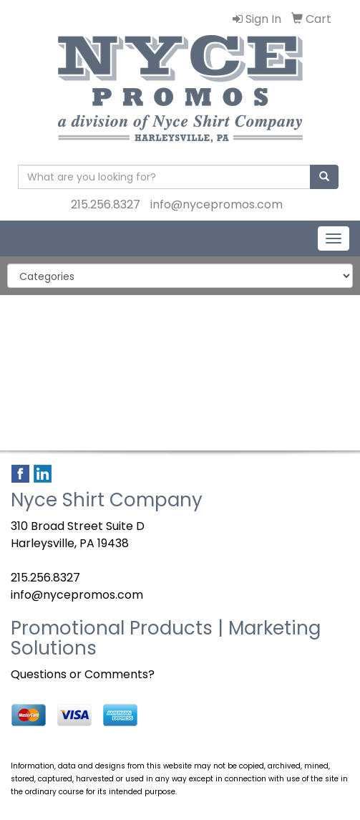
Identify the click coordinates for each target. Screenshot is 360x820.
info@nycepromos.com (216, 204)
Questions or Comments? (83, 674)
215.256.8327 (105, 204)
